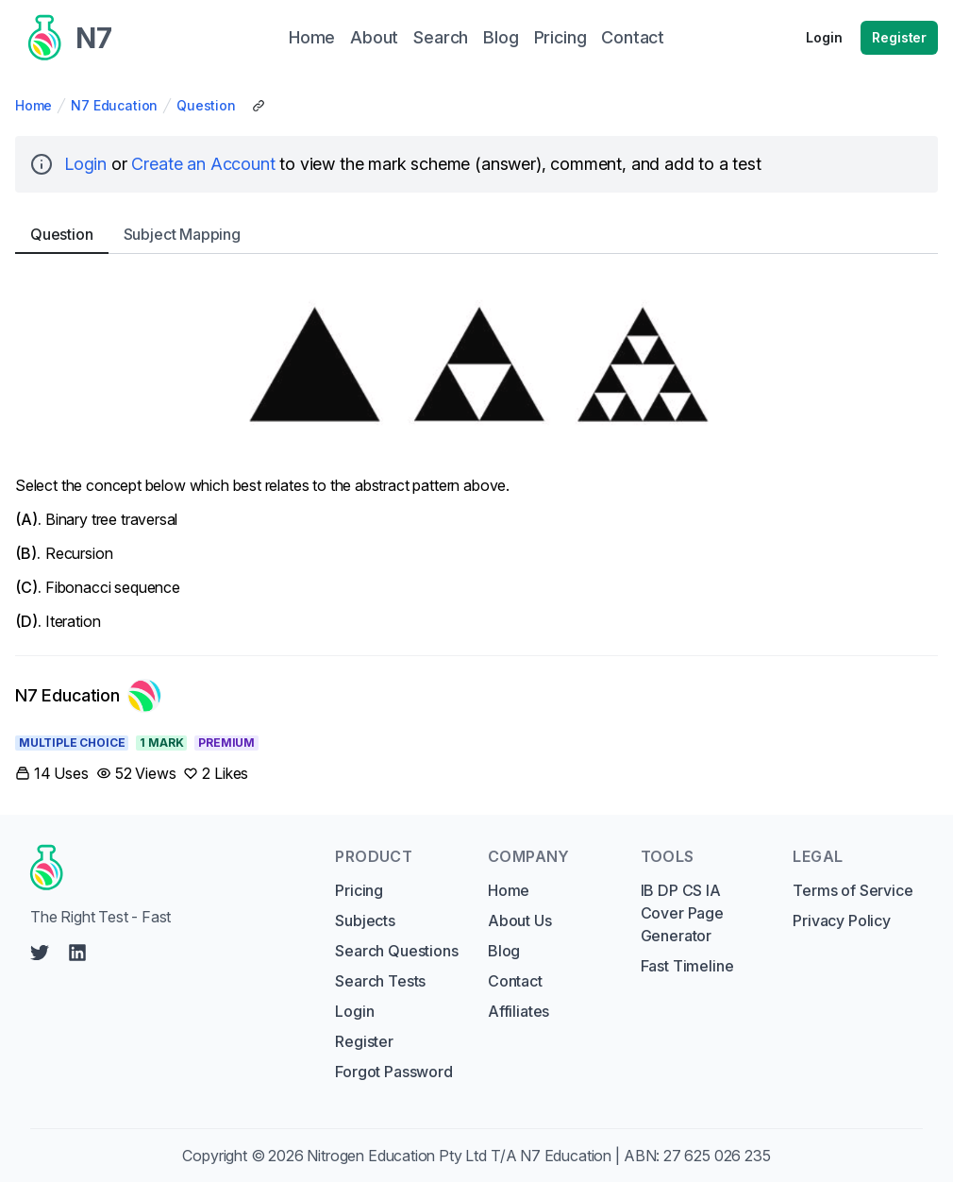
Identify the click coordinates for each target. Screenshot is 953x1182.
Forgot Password (393, 1071)
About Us (520, 920)
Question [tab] (61, 234)
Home (33, 105)
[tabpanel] (476, 451)
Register (899, 37)
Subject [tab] (182, 234)
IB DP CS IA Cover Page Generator (682, 913)
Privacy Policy (842, 920)
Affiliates (518, 1011)
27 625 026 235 (717, 1155)
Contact (515, 980)
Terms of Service (852, 890)
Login (824, 37)
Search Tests (380, 980)
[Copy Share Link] (258, 106)
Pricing (359, 890)
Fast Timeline (687, 965)
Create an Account (203, 164)
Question (206, 105)
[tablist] (476, 234)
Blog (504, 950)
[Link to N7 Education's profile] (88, 696)
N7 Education (114, 105)
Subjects (365, 920)
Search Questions (396, 950)
